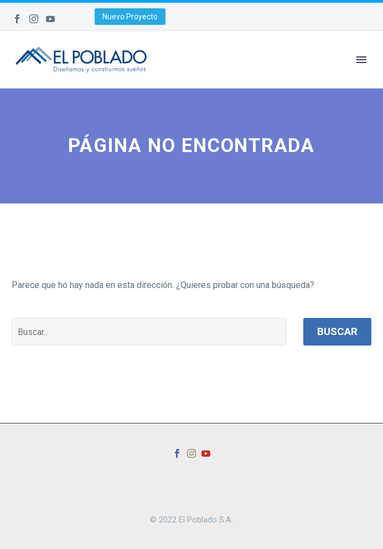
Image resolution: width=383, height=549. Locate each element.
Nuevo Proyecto (130, 16)
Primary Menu (361, 59)
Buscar (337, 331)
